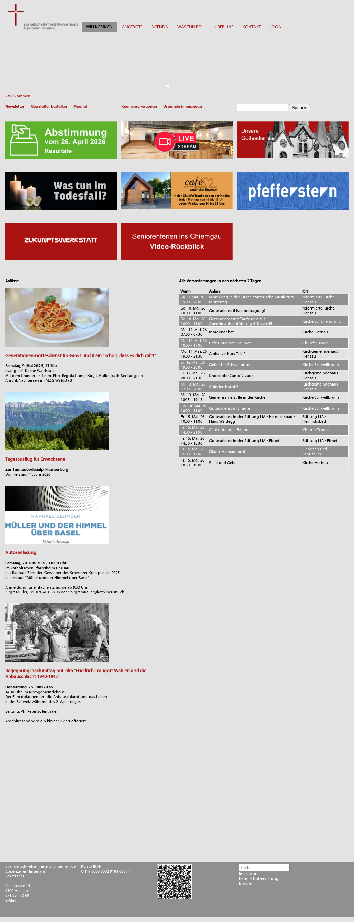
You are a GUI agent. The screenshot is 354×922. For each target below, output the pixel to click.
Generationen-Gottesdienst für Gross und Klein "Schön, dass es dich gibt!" (80, 356)
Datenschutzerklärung (258, 878)
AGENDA (159, 26)
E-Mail (10, 900)
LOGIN (276, 26)
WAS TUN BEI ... (191, 26)
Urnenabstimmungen (182, 106)
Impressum (249, 873)
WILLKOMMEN (99, 26)
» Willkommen (19, 96)
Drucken (246, 883)
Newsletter (15, 106)
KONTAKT (252, 26)
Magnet (80, 106)
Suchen (299, 107)
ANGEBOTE (132, 26)
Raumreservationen (139, 106)
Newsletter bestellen (49, 106)
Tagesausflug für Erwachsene (35, 459)
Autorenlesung (20, 552)
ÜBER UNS (224, 26)
